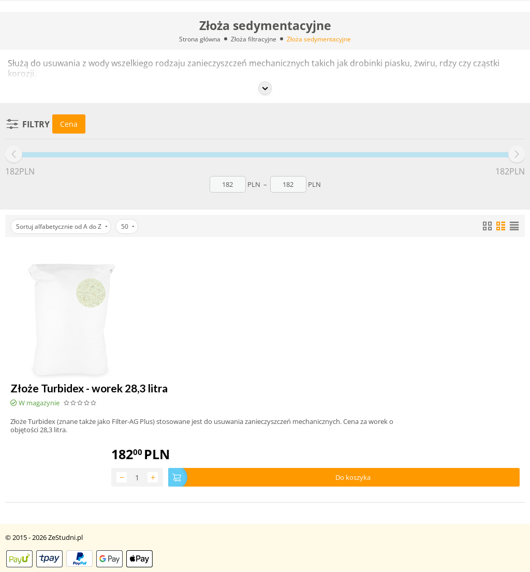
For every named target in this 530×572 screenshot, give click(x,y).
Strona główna (199, 39)
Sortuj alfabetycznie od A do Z (62, 226)
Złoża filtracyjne (253, 39)
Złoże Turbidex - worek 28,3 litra (89, 388)
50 (128, 226)
